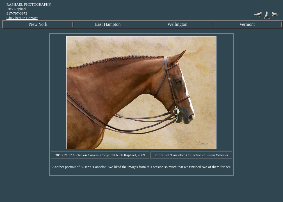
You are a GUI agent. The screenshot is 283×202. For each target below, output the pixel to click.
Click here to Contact (22, 18)
